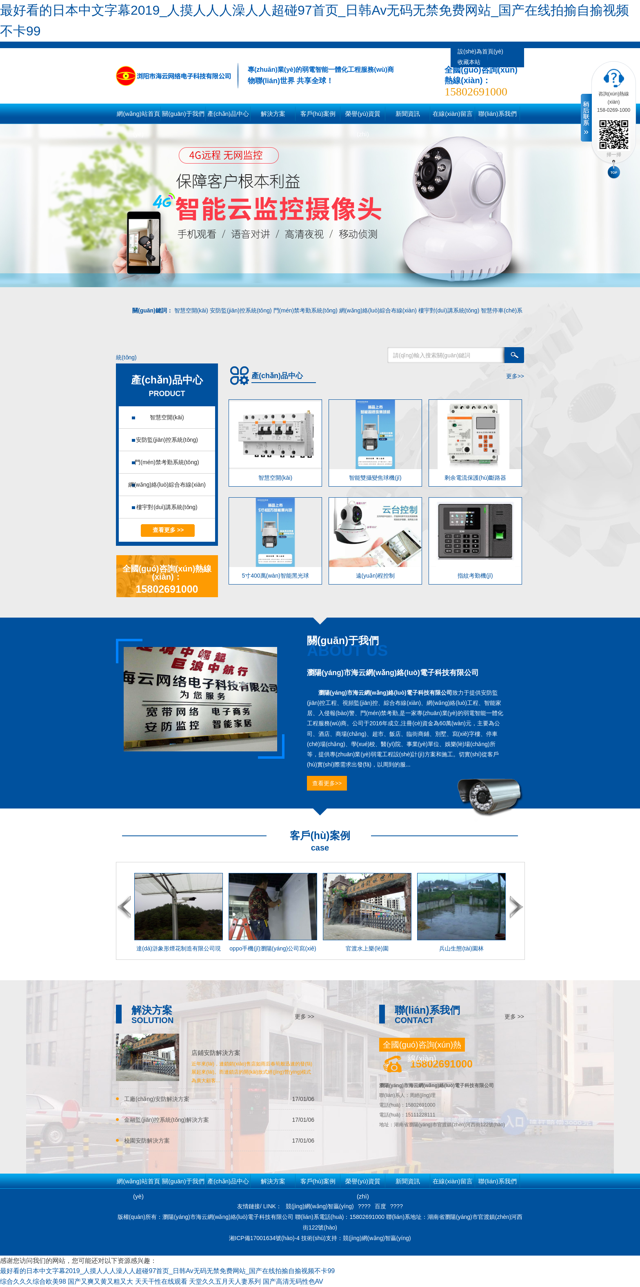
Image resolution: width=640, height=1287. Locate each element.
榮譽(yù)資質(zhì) (362, 1183)
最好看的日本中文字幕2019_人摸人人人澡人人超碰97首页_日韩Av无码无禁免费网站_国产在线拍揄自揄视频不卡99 (167, 1270)
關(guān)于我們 (183, 1181)
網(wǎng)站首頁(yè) (138, 117)
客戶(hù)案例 (318, 1181)
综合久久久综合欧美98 (33, 1281)
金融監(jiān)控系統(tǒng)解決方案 (166, 1119)
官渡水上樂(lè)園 (367, 948)
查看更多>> (327, 783)
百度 (380, 1206)
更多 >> (304, 1016)
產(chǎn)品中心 (228, 1181)
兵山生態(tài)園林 (461, 948)
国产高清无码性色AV (293, 1281)
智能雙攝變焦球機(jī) (375, 477)
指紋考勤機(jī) (475, 575)
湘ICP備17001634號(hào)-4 (265, 1238)
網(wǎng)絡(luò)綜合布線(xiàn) (378, 310)
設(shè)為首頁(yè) (480, 51)
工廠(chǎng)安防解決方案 (156, 1099)
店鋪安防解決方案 (215, 1052)
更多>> (515, 376)
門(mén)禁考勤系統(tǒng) (305, 310)
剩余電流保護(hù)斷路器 (475, 477)
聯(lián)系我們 (497, 1181)
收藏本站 (469, 62)
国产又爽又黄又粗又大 (100, 1281)
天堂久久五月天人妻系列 (225, 1281)
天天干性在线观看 (161, 1281)
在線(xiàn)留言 (453, 1181)
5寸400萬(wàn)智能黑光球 (275, 575)
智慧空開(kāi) (191, 310)
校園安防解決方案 (147, 1140)
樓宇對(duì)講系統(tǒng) (449, 310)
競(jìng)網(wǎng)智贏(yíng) (320, 1206)
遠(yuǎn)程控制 (375, 575)
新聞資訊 (408, 1181)
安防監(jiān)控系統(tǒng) (241, 310)
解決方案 (273, 1181)
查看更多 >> (168, 530)
